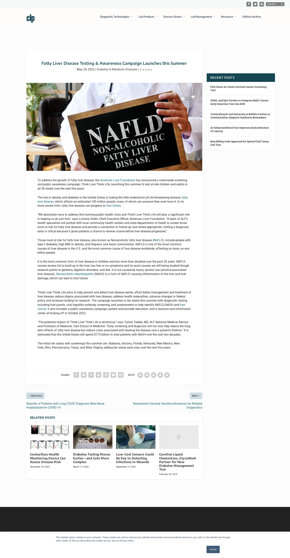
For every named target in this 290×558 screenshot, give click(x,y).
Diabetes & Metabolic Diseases (117, 66)
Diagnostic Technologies (115, 19)
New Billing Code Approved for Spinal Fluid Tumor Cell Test (239, 139)
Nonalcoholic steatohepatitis (75, 270)
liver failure (113, 202)
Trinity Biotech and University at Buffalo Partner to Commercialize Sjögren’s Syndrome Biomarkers (240, 112)
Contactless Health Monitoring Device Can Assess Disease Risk (48, 454)
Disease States (172, 19)
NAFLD (158, 237)
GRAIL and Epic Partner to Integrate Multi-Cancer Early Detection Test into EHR (239, 99)
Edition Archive (252, 19)
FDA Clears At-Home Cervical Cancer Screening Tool (238, 85)
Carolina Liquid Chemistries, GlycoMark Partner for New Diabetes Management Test (177, 458)
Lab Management (201, 19)
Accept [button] (213, 549)
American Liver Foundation (117, 177)
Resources (227, 19)
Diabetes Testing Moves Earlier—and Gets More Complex (91, 454)
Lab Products (146, 19)
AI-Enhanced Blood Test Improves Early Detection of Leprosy (239, 126)
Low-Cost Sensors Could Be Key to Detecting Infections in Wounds (135, 454)
